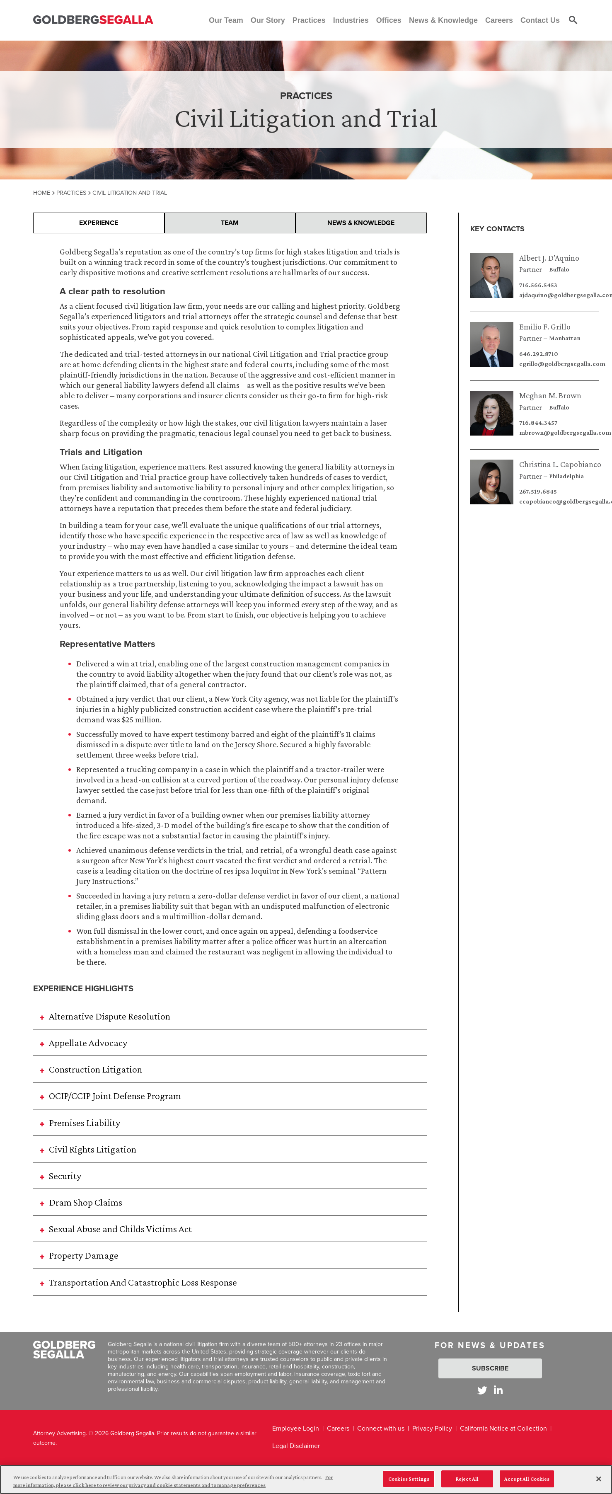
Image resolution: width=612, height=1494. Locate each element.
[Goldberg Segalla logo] (93, 20)
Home (41, 192)
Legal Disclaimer (296, 1445)
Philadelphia (566, 476)
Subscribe (490, 1368)
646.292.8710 (538, 354)
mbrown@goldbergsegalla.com (565, 432)
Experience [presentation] (98, 223)
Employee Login (295, 1428)
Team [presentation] (230, 223)
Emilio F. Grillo (545, 326)
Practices (71, 192)
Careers (338, 1428)
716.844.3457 (538, 422)
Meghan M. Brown (550, 395)
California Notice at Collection (503, 1428)
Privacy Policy (432, 1428)
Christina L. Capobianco (560, 464)
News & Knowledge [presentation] (360, 223)
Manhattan (565, 338)
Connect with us (380, 1428)
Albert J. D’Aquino (549, 257)
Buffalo (559, 269)
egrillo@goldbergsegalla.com (562, 364)
